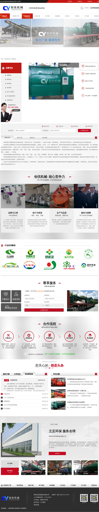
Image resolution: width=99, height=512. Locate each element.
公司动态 (67, 16)
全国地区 (70, 1)
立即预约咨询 (44, 310)
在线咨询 (16, 110)
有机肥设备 (27, 16)
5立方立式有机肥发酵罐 (10, 405)
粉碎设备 (9, 83)
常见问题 (56, 374)
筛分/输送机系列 (11, 96)
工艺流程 (77, 16)
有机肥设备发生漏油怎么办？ (76, 379)
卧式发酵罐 (7, 408)
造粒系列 (9, 87)
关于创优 (86, 16)
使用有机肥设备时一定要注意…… (78, 391)
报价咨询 (46, 126)
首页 (2, 59)
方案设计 (61, 126)
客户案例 (47, 16)
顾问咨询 (75, 126)
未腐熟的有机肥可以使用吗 (76, 402)
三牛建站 (42, 502)
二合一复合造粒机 (9, 397)
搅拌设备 (9, 79)
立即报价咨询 (84, 130)
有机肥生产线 (15, 16)
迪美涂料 (17, 508)
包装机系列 (10, 100)
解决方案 (37, 16)
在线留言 (90, 1)
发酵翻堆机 (7, 401)
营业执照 (36, 504)
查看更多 (57, 453)
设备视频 (57, 16)
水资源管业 (23, 508)
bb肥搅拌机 (13, 380)
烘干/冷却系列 (10, 91)
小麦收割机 (11, 508)
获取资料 (90, 126)
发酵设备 (13, 59)
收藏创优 (80, 1)
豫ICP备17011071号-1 (63, 494)
